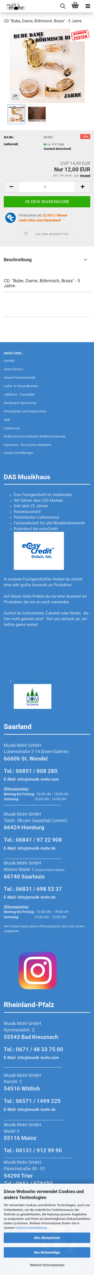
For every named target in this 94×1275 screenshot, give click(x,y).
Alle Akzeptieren (47, 1238)
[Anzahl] (47, 186)
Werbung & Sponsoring (20, 403)
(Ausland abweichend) (57, 148)
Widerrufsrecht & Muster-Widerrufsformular (35, 436)
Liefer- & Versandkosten (21, 386)
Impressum (12, 428)
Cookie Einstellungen (18, 453)
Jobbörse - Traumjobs (19, 394)
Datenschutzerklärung (31, 1228)
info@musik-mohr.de (37, 848)
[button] (11, 186)
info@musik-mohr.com (38, 779)
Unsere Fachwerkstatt (19, 377)
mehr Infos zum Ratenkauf (40, 220)
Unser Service (13, 369)
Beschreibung (18, 259)
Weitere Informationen (47, 1265)
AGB (7, 420)
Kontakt (9, 361)
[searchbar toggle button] (62, 6)
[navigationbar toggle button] (87, 6)
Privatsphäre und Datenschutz (25, 411)
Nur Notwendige (47, 1252)
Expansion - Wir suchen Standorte (27, 445)
